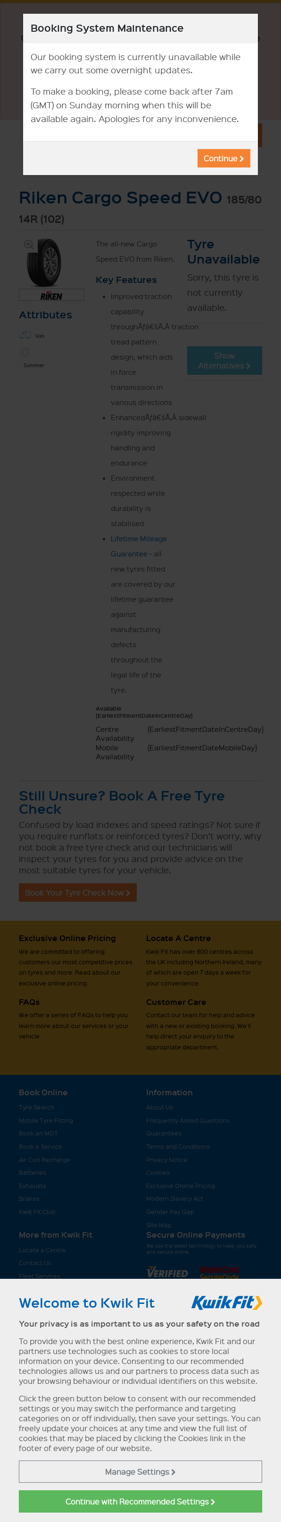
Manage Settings (140, 1472)
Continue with (140, 1501)
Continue (224, 158)
